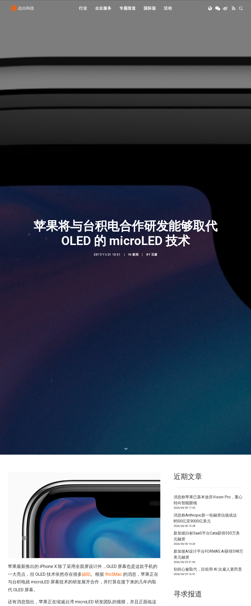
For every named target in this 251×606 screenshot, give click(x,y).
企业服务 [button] (103, 10)
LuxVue (132, 581)
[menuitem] (83, 10)
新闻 (135, 209)
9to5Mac (113, 483)
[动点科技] (23, 10)
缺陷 (86, 483)
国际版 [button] (150, 10)
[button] (210, 10)
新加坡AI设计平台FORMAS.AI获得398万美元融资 (208, 463)
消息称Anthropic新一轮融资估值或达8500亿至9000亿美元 (205, 427)
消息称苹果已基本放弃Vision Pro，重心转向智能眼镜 (208, 409)
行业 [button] (83, 10)
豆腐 (154, 209)
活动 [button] (168, 10)
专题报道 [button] (127, 10)
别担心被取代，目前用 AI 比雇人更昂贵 (208, 478)
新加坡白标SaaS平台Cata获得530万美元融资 (207, 445)
